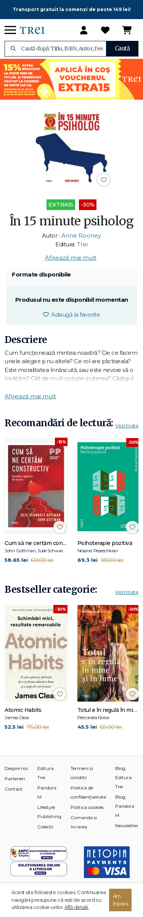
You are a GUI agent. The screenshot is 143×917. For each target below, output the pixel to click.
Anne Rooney (81, 235)
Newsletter (126, 825)
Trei (82, 244)
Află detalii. (76, 907)
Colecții (45, 827)
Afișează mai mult (70, 257)
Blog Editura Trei (123, 777)
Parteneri (15, 778)
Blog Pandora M (124, 806)
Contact (13, 789)
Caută (122, 48)
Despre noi (16, 768)
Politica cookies (87, 807)
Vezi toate (126, 425)
